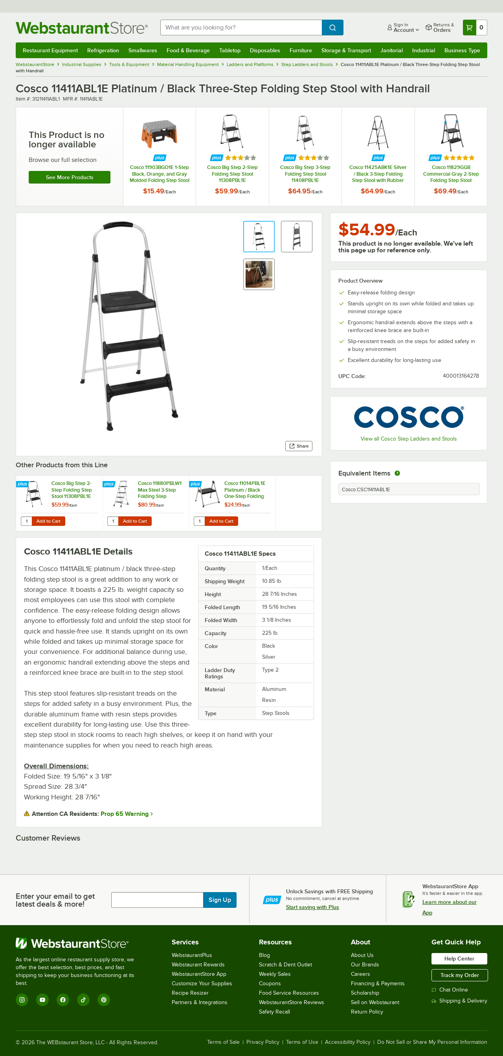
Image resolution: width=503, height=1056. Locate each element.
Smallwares (143, 50)
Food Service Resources (289, 993)
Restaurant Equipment (50, 50)
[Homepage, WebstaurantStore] (82, 28)
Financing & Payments (378, 983)
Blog (264, 955)
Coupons (270, 983)
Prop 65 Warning (125, 813)
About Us (362, 955)
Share (299, 446)
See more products (70, 177)
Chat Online (449, 990)
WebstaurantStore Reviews (291, 1002)
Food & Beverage (188, 50)
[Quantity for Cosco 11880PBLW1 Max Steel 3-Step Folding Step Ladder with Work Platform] (112, 521)
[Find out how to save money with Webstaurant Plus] (160, 157)
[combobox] (241, 27)
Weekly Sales (275, 974)
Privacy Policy (262, 1042)
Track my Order (460, 975)
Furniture (301, 50)
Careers (360, 974)
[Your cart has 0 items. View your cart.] (475, 27)
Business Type (462, 50)
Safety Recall (274, 1012)
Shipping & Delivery (459, 1001)
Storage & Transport (346, 50)
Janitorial (391, 50)
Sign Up (220, 900)
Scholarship (365, 993)
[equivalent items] (397, 473)
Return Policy (367, 1012)
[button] (259, 236)
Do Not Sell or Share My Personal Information (432, 1042)
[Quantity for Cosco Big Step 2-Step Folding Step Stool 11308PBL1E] (26, 521)
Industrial (423, 50)
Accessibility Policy (348, 1042)
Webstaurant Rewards (198, 965)
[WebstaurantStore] (80, 943)
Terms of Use (302, 1042)
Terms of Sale (223, 1042)
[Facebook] (63, 1000)
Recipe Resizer (190, 993)
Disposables (265, 50)
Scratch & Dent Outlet (285, 965)
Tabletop (229, 50)
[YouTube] (42, 1000)
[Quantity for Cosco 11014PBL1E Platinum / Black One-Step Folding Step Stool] (199, 521)
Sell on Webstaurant (375, 1002)
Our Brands (365, 965)
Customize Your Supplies (202, 983)
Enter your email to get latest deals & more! (55, 900)
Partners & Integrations (200, 1002)
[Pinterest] (103, 1000)
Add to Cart (49, 521)
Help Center (459, 958)
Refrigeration (103, 50)
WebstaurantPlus (192, 955)
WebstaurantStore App (199, 974)
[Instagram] (22, 1000)
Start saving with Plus (312, 907)
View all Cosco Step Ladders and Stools (409, 439)
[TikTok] (83, 1000)
